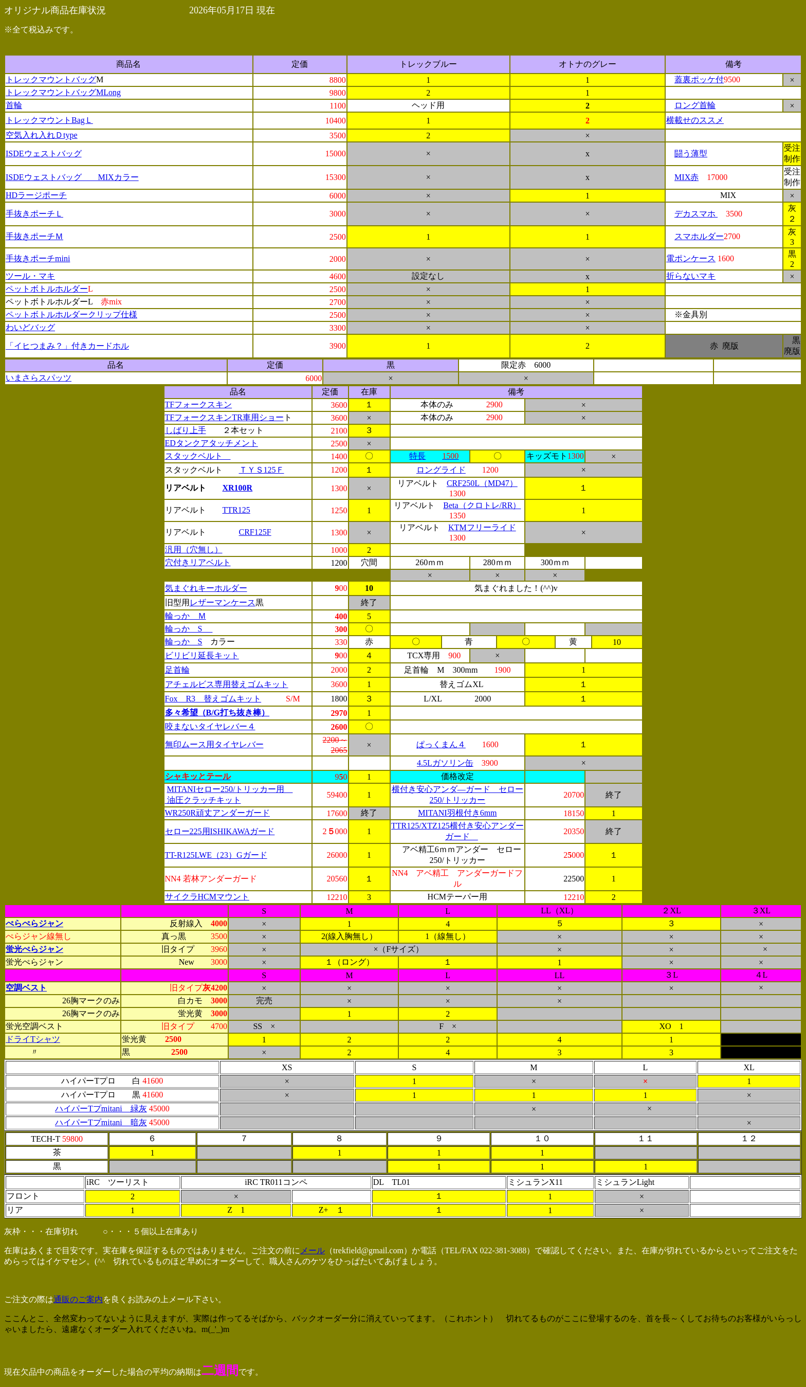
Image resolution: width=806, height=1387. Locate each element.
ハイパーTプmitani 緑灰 (101, 1108)
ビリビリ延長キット (202, 655)
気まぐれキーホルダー (206, 588)
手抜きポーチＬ (34, 213)
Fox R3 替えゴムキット (213, 698)
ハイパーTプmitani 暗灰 (101, 1122)
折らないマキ (691, 276)
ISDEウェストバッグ (44, 153)
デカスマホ (696, 213)
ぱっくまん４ (441, 744)
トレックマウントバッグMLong (63, 92)
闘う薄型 (690, 153)
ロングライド (441, 469)
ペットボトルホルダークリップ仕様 (71, 314)
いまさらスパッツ (38, 377)
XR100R (238, 487)
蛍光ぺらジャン (34, 949)
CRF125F (255, 532)
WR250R (180, 812)
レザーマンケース (222, 602)
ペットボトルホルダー (47, 288)
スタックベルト (198, 456)
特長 (417, 456)
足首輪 (177, 669)
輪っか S (189, 628)
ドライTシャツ (33, 1039)
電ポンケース (691, 258)
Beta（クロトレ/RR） (482, 505)
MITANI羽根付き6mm (457, 812)
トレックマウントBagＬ (49, 120)
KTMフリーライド (482, 527)
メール (312, 1250)
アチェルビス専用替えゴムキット (226, 684)
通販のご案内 (78, 1299)
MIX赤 (686, 177)
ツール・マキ (30, 276)
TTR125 (236, 510)
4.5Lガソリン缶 (445, 763)
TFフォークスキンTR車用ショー (224, 417)
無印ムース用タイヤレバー (214, 744)
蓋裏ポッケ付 (699, 79)
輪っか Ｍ (185, 615)
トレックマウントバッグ (51, 79)
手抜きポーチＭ (34, 236)
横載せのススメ (695, 120)
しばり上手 (185, 430)
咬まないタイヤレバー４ (210, 726)
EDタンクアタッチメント (211, 443)
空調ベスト (26, 987)
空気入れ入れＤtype (42, 135)
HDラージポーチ (36, 195)
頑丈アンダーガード (233, 812)
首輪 (14, 105)
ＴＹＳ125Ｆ (261, 469)
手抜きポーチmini (38, 258)
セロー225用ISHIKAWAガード (220, 831)
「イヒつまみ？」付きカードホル (67, 345)
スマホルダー (699, 236)
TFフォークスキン (198, 404)
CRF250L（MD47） (482, 483)
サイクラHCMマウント (207, 896)
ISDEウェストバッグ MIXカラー (72, 177)
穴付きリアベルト (198, 562)
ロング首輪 (695, 105)
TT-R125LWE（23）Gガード (216, 855)
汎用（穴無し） (194, 549)
